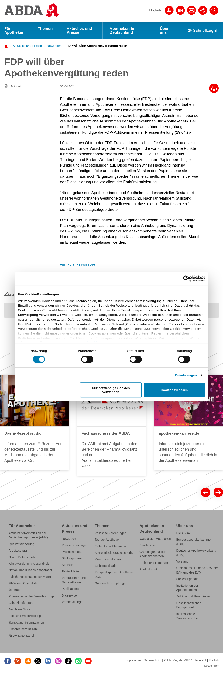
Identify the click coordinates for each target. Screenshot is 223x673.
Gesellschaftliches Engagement (188, 605)
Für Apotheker (13, 30)
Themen (45, 28)
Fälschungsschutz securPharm (30, 576)
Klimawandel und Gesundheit (29, 563)
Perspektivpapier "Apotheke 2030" (114, 574)
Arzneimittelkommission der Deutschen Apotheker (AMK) (28, 535)
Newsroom (54, 45)
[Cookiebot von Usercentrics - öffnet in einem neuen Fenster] (186, 278)
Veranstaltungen (73, 602)
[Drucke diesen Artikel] (214, 88)
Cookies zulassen (174, 390)
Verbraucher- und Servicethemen (74, 580)
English (214, 660)
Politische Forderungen (111, 533)
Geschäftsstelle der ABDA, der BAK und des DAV (197, 570)
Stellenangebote (187, 579)
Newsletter (211, 666)
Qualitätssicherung (21, 544)
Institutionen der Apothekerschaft (187, 588)
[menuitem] (26, 46)
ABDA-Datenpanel (21, 635)
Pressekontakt (71, 552)
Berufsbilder (147, 545)
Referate (14, 590)
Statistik (67, 565)
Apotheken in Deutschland (122, 30)
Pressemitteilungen (75, 545)
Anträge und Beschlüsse (193, 596)
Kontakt (200, 660)
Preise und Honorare (153, 562)
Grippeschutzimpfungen (111, 583)
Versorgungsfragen (108, 559)
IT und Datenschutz (22, 557)
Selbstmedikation (106, 565)
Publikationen (71, 588)
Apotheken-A (148, 569)
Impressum (133, 660)
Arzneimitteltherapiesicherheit (115, 552)
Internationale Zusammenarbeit (188, 616)
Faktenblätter (71, 571)
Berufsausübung (20, 609)
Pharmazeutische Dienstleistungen (32, 596)
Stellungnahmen (73, 558)
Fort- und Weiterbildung (25, 616)
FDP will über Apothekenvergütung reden (97, 45)
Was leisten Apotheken (155, 538)
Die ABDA (183, 533)
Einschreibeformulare (23, 629)
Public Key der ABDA (178, 660)
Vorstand (182, 561)
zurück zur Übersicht (77, 265)
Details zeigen (186, 375)
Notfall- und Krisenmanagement (30, 570)
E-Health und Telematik (111, 546)
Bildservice (69, 595)
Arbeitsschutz (18, 550)
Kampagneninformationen (26, 622)
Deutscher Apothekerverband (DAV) (196, 553)
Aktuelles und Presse (79, 30)
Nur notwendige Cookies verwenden (111, 389)
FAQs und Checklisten (24, 583)
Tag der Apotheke (107, 539)
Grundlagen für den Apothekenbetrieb (152, 554)
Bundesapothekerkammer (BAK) (194, 542)
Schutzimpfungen (21, 602)
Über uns (164, 30)
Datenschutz (152, 660)
